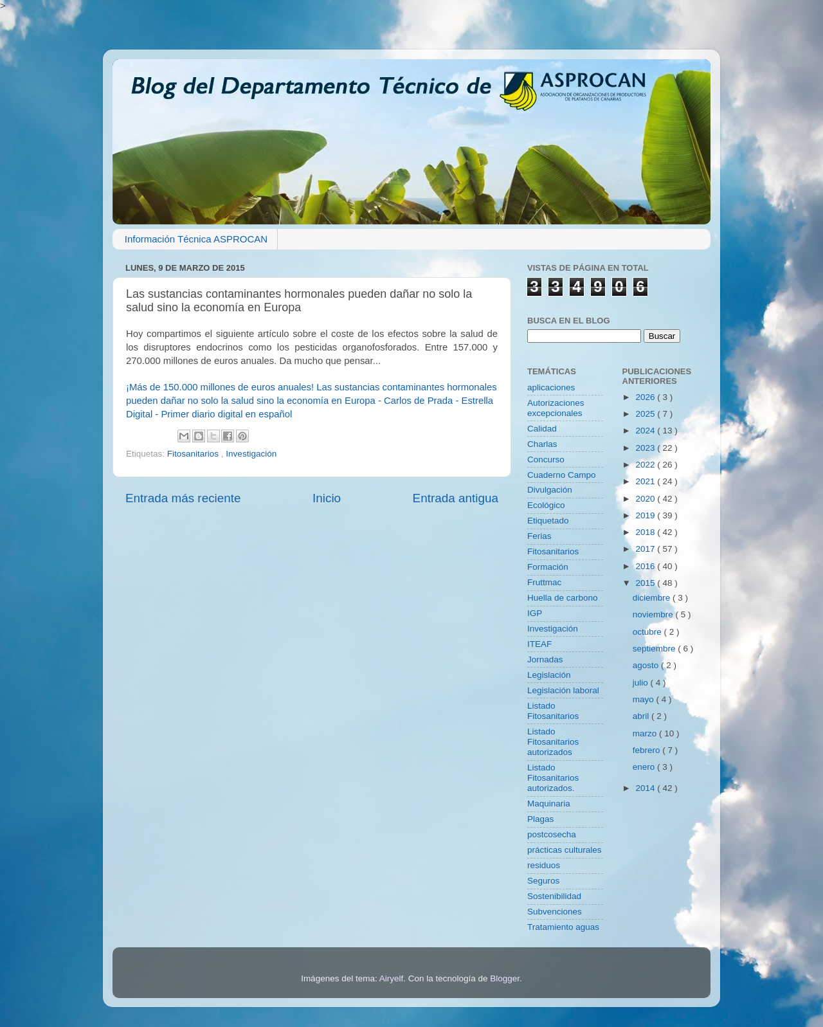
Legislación (549, 675)
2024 (646, 430)
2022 (646, 464)
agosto (647, 665)
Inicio (326, 498)
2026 (646, 397)
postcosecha (551, 834)
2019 (646, 515)
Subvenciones (554, 911)
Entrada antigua (455, 498)
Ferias (539, 536)
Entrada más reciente (183, 498)
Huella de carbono (562, 598)
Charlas (542, 444)
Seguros (543, 881)
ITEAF (539, 644)
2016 (646, 566)
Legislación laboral (563, 690)
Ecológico (546, 505)
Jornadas (545, 659)
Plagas (540, 819)
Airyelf (391, 978)
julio (642, 682)
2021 (646, 481)
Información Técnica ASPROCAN (196, 238)
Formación (547, 567)
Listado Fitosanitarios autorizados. (553, 778)
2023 (646, 448)
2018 (646, 532)
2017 (646, 549)
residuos (543, 865)
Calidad (542, 428)
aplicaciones (551, 387)
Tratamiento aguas (563, 927)
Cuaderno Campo (561, 475)
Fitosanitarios (194, 454)
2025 (646, 414)
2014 (646, 788)
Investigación (251, 454)
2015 (646, 583)
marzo (646, 733)
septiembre (655, 648)
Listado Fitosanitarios (553, 711)
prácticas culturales (564, 850)
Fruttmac (544, 582)
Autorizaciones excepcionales (555, 408)
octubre (648, 632)
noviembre (654, 614)
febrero (648, 750)
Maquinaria (548, 803)
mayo (644, 699)
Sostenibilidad (554, 896)
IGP (534, 613)
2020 (646, 499)
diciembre (653, 598)
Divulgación (549, 490)
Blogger (505, 978)
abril (642, 716)
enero (645, 767)
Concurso (546, 459)
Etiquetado (548, 520)
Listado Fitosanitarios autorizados (553, 742)
